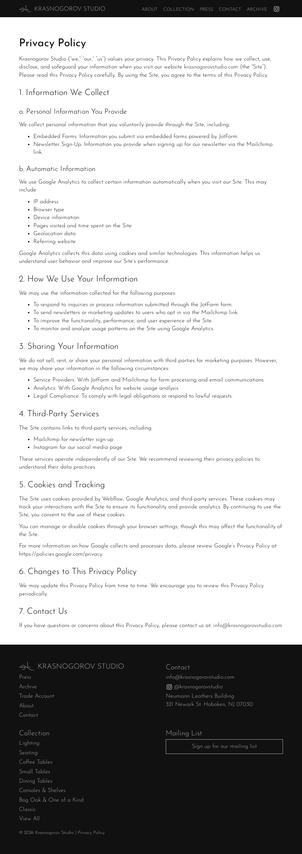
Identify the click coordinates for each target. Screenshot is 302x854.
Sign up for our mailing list (224, 746)
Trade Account (36, 696)
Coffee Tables (35, 762)
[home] (49, 8)
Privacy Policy (91, 832)
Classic (27, 809)
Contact (230, 9)
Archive (257, 9)
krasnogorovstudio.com (211, 67)
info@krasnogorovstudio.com (247, 625)
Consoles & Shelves (42, 790)
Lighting (29, 743)
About (149, 9)
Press (206, 9)
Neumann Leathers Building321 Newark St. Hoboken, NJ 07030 (209, 700)
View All (29, 819)
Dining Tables (35, 781)
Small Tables (34, 772)
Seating (28, 753)
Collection (178, 9)
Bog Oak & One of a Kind (51, 800)
